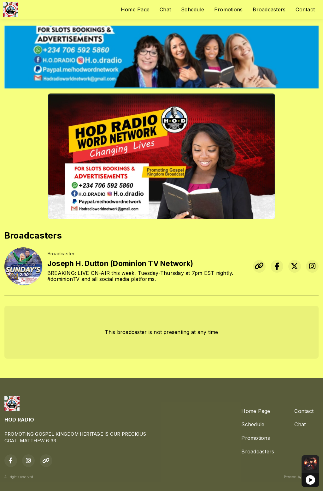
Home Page (135, 9)
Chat (165, 9)
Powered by (301, 477)
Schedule (192, 9)
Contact (305, 9)
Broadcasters (269, 9)
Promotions (228, 9)
